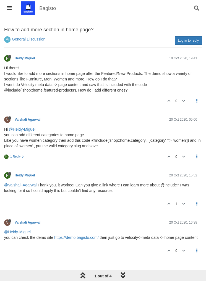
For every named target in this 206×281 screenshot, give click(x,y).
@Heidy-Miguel (22, 129)
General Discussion (28, 39)
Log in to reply (188, 40)
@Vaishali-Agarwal (20, 185)
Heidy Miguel (25, 58)
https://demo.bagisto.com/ (76, 237)
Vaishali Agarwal (27, 119)
